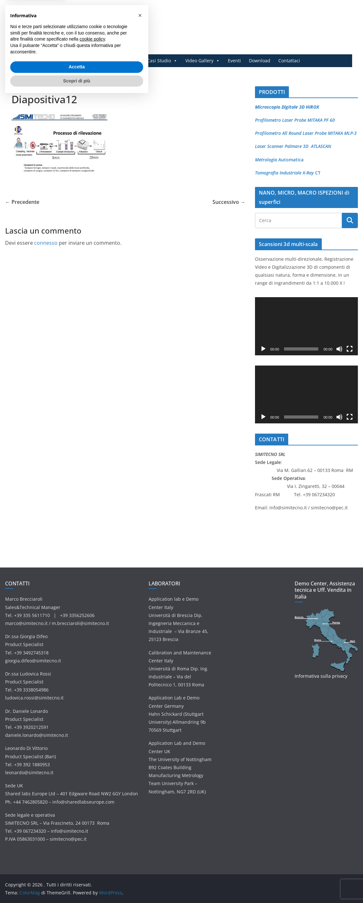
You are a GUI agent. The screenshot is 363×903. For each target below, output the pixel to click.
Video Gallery (202, 60)
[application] (306, 326)
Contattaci (289, 61)
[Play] (263, 349)
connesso (46, 242)
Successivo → (228, 201)
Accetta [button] (77, 871)
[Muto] (339, 349)
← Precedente (22, 201)
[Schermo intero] (349, 349)
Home (61, 61)
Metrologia (266, 160)
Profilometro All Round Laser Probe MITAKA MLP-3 (306, 133)
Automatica (290, 160)
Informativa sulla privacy (321, 676)
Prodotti (86, 60)
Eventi (234, 61)
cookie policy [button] (92, 843)
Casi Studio (162, 60)
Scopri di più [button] (76, 885)
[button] (140, 820)
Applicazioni (122, 60)
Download (259, 61)
